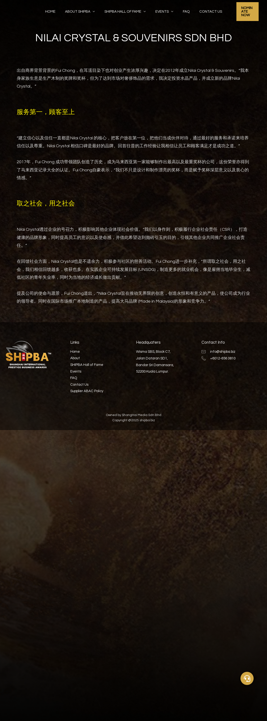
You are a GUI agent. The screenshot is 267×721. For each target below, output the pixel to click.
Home (56, 10)
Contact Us (204, 10)
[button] (247, 678)
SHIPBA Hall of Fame (124, 10)
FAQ (182, 10)
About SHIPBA (81, 10)
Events (161, 10)
